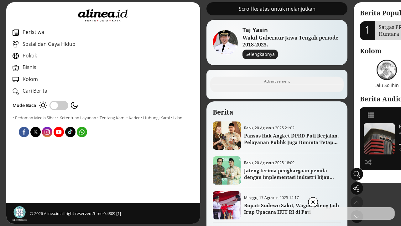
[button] (275, 216)
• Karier (48, 123)
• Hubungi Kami (70, 123)
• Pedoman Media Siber (34, 118)
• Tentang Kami (27, 123)
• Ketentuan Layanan (76, 118)
